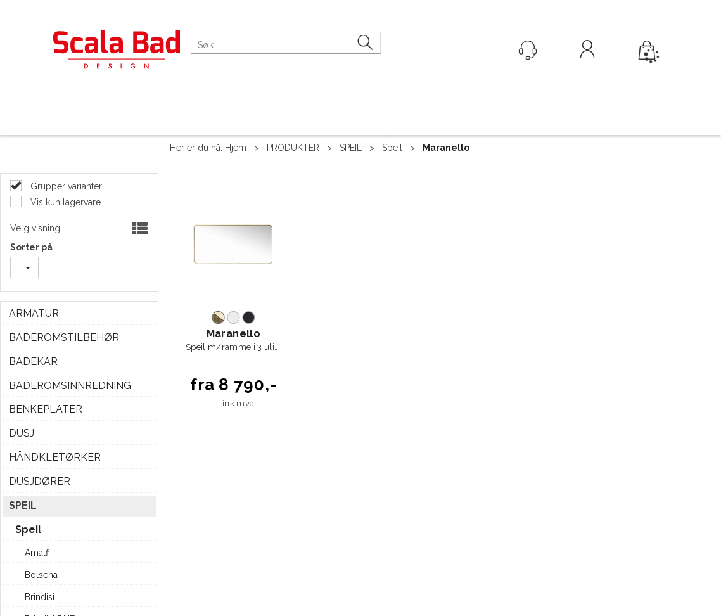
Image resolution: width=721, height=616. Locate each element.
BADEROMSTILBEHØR (64, 337)
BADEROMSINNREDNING (70, 386)
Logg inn (587, 50)
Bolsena (41, 575)
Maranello (446, 148)
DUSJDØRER (39, 481)
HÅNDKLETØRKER (55, 457)
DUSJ (21, 433)
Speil (392, 148)
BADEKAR (33, 362)
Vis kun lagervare (64, 202)
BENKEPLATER (45, 409)
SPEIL (351, 148)
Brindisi (39, 597)
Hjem (235, 148)
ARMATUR (34, 313)
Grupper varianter (65, 186)
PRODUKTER (293, 148)
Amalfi (37, 553)
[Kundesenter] (528, 50)
